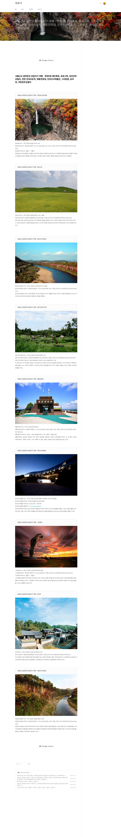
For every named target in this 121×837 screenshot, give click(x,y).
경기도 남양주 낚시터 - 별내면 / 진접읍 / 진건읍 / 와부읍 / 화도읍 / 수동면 (35, 787)
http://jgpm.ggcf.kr (35, 506)
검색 (100, 3)
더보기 (18, 3)
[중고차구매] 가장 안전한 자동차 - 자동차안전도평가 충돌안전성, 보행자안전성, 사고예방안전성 (40, 775)
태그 (22, 9)
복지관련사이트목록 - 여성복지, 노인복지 (27, 781)
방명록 (31, 9)
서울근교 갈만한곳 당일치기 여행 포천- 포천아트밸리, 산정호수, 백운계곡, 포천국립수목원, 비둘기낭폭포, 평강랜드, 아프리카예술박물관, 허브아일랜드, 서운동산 (42, 778)
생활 (18, 772)
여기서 (40, 9)
